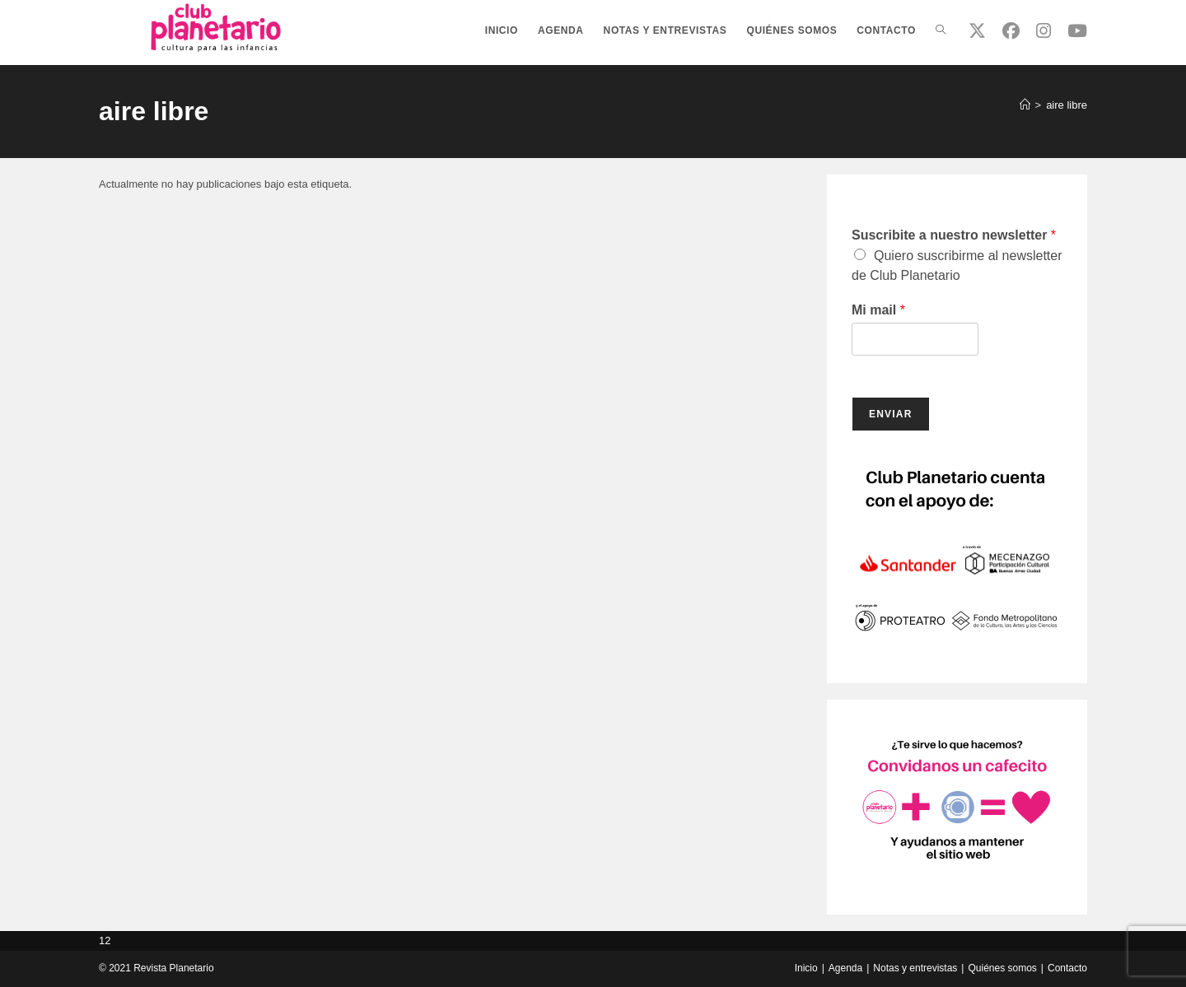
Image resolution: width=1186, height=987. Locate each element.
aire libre (1066, 105)
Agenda (845, 968)
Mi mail (878, 310)
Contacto (1067, 968)
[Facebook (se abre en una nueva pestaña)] (1011, 31)
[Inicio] (1025, 105)
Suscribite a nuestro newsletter (954, 235)
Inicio (806, 968)
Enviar (891, 414)
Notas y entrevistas (915, 968)
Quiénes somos (1002, 968)
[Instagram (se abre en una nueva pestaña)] (1044, 31)
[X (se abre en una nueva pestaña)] (977, 31)
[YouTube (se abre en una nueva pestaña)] (1077, 31)
